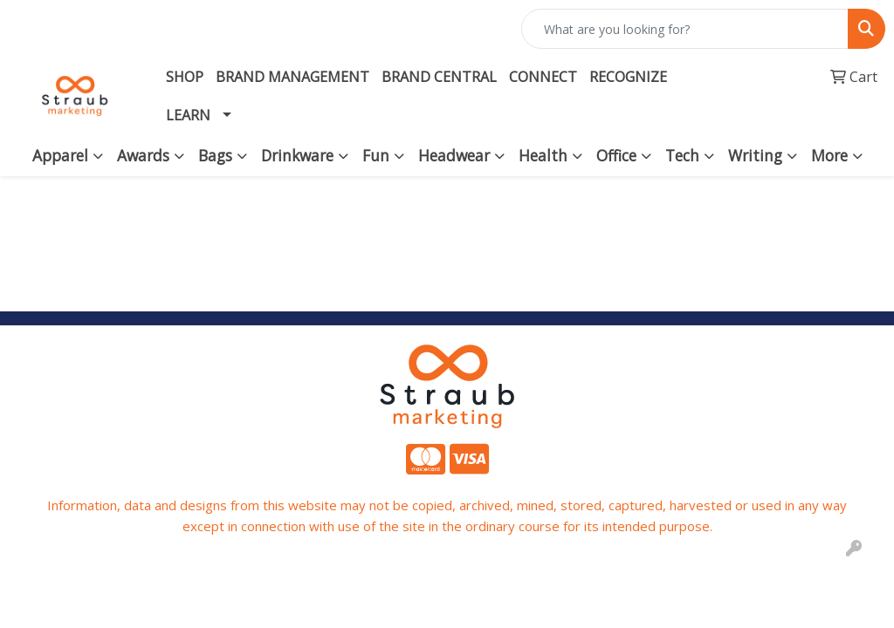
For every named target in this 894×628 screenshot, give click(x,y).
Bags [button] (215, 155)
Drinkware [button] (297, 155)
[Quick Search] (685, 29)
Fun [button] (375, 155)
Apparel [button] (60, 155)
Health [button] (543, 155)
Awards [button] (143, 155)
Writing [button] (755, 155)
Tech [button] (682, 155)
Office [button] (616, 155)
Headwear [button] (454, 155)
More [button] (829, 155)
